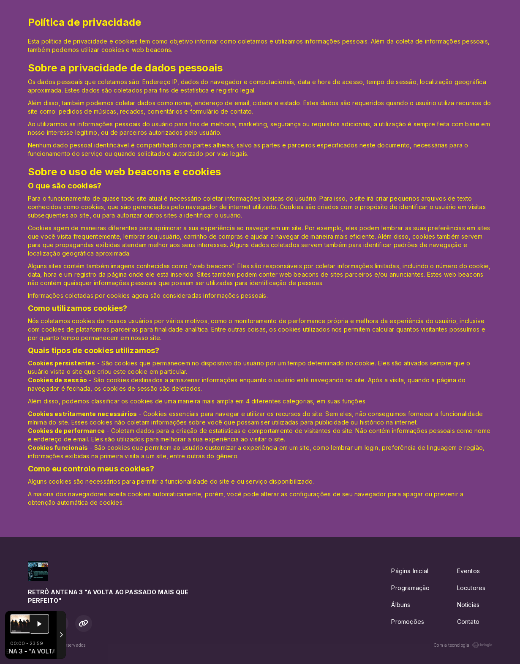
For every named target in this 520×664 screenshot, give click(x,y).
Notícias (468, 604)
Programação (410, 587)
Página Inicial (409, 570)
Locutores (471, 587)
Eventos (468, 570)
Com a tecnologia (462, 645)
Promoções (407, 621)
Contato (468, 621)
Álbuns (400, 604)
